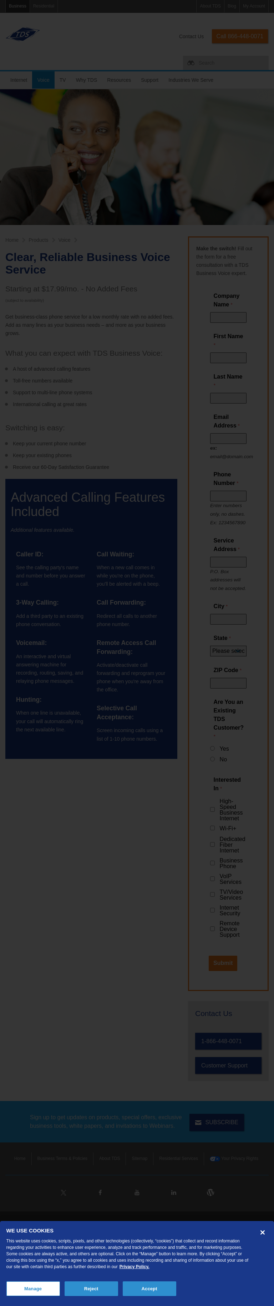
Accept (149, 1288)
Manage (33, 1288)
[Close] (262, 1232)
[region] (137, 1263)
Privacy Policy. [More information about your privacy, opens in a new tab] (134, 1266)
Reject (91, 1288)
